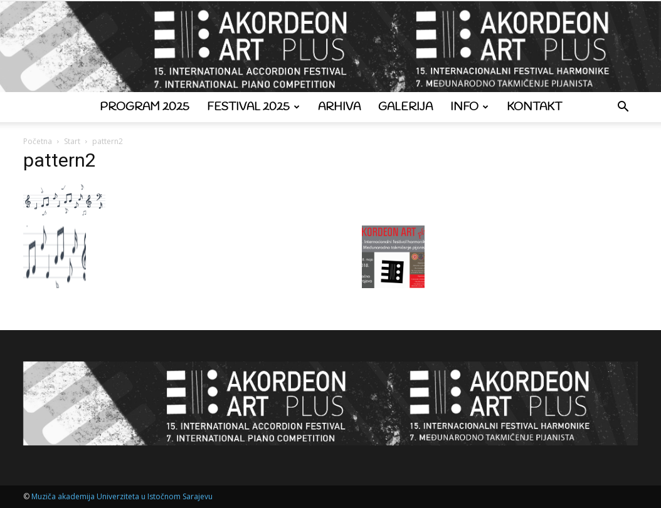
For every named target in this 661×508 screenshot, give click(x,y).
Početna (37, 141)
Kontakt (534, 107)
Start (72, 141)
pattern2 (59, 160)
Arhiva (339, 107)
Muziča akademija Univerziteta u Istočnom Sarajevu (122, 496)
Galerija (405, 107)
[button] (623, 108)
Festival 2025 (253, 107)
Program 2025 (144, 107)
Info (469, 107)
